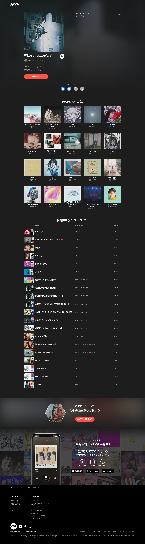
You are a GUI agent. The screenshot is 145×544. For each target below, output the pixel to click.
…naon (77, 248)
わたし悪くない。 (41, 264)
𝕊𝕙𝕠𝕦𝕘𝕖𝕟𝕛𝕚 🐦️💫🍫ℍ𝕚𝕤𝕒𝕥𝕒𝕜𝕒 (85, 344)
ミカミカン (78, 231)
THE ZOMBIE (112, 204)
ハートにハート (72, 151)
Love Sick (92, 151)
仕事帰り (38, 248)
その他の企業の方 (35, 518)
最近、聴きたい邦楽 (42, 360)
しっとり (38, 272)
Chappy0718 (79, 336)
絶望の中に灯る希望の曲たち (45, 280)
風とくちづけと (52, 151)
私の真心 (52, 204)
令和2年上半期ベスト (42, 368)
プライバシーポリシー (94, 531)
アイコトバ (92, 178)
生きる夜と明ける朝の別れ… (45, 352)
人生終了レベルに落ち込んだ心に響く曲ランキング (53, 304)
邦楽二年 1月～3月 (42, 376)
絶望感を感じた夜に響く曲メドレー (47, 320)
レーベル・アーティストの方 (38, 516)
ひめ (76, 256)
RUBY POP (32, 151)
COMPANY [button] (35, 496)
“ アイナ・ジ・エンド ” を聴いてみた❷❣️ (49, 240)
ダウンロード (14, 501)
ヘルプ (12, 510)
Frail (112, 151)
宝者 (32, 178)
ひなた (77, 272)
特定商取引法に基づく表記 (127, 531)
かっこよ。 (38, 256)
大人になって (72, 204)
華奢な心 (72, 178)
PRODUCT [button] (15, 496)
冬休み (77, 360)
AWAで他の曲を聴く (84, 419)
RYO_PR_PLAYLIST (81, 280)
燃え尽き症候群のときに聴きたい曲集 (48, 328)
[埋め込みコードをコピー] (82, 89)
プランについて (15, 504)
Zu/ (76, 368)
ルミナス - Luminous (32, 125)
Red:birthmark (32, 204)
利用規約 (82, 531)
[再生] (62, 56)
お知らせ (13, 507)
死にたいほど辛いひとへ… (44, 336)
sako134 (77, 239)
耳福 (76, 384)
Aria (72, 125)
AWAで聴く (36, 76)
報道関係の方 (34, 513)
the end (38, 384)
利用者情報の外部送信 (110, 531)
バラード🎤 (39, 232)
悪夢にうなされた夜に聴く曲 (45, 288)
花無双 (112, 125)
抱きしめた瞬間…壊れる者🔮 (45, 344)
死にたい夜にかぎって (84, 13)
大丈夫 (92, 125)
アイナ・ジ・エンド (41, 60)
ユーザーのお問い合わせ (37, 510)
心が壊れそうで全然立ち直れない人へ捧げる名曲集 (53, 312)
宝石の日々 (112, 178)
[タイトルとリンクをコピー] (76, 89)
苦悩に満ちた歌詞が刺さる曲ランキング (49, 296)
